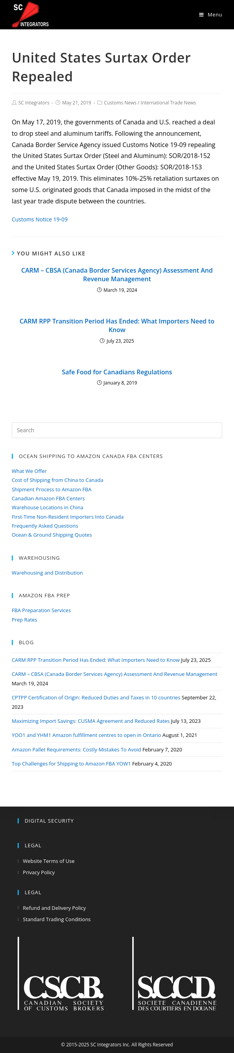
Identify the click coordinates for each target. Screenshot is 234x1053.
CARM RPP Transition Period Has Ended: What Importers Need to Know (117, 325)
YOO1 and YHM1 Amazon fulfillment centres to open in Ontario (86, 735)
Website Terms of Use (49, 860)
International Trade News (168, 102)
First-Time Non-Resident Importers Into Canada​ (68, 516)
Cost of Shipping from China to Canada (57, 479)
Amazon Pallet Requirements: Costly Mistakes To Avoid (76, 749)
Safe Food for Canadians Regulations (117, 372)
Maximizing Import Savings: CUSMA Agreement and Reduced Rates (91, 720)
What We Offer (29, 470)
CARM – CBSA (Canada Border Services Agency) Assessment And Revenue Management (116, 274)
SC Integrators (33, 102)
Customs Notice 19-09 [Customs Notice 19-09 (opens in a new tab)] (40, 219)
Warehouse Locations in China (47, 507)
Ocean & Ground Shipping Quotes (52, 534)
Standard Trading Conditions (57, 919)
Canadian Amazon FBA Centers (48, 498)
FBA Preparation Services (41, 610)
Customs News (120, 102)
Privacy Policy (39, 872)
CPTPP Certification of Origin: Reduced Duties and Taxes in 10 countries (96, 697)
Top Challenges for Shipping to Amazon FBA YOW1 (71, 763)
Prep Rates (24, 619)
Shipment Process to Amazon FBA (52, 489)
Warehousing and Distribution (47, 572)
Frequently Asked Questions (45, 525)
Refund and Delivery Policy (54, 907)
